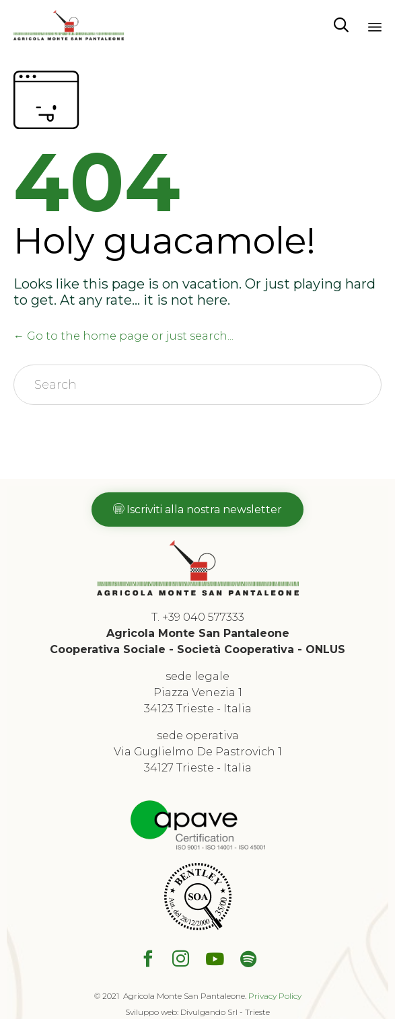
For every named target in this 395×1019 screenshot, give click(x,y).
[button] (197, 509)
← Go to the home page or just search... (123, 336)
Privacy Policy (274, 996)
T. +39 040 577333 (197, 617)
